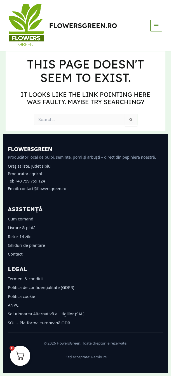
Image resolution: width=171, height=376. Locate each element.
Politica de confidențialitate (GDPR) (41, 287)
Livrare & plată (22, 227)
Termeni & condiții (25, 278)
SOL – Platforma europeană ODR (39, 322)
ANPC (13, 305)
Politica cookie (21, 296)
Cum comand (20, 219)
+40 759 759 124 (30, 181)
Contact (15, 254)
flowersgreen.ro (83, 25)
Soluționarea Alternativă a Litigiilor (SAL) (46, 313)
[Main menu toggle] (156, 25)
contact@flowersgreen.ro (43, 188)
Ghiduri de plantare (26, 245)
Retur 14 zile (19, 236)
